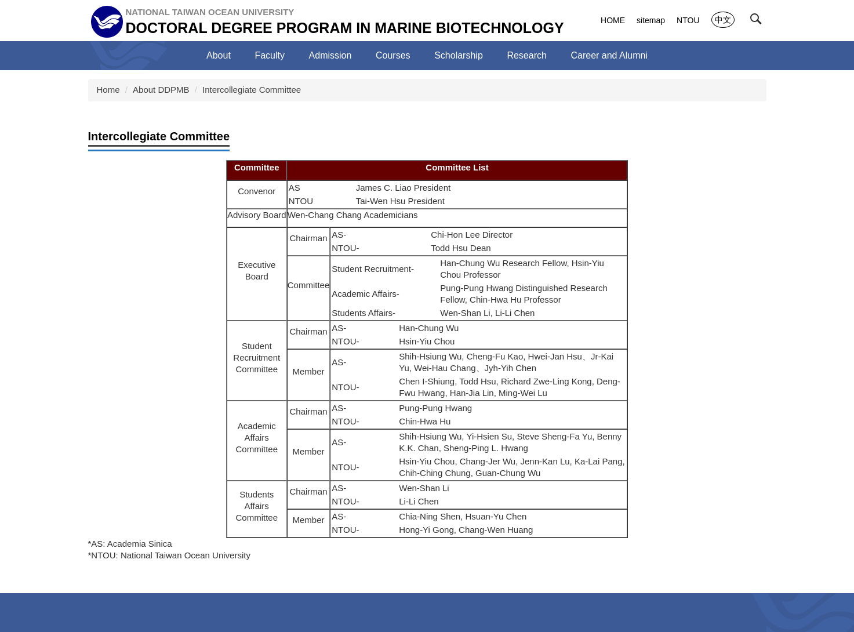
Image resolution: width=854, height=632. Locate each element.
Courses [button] (393, 55)
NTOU (688, 20)
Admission (330, 55)
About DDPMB (161, 90)
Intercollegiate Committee (251, 90)
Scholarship (458, 55)
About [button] (218, 55)
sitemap (651, 20)
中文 (723, 19)
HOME (613, 20)
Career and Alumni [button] (609, 55)
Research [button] (526, 55)
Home (108, 90)
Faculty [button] (270, 55)
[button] (758, 21)
